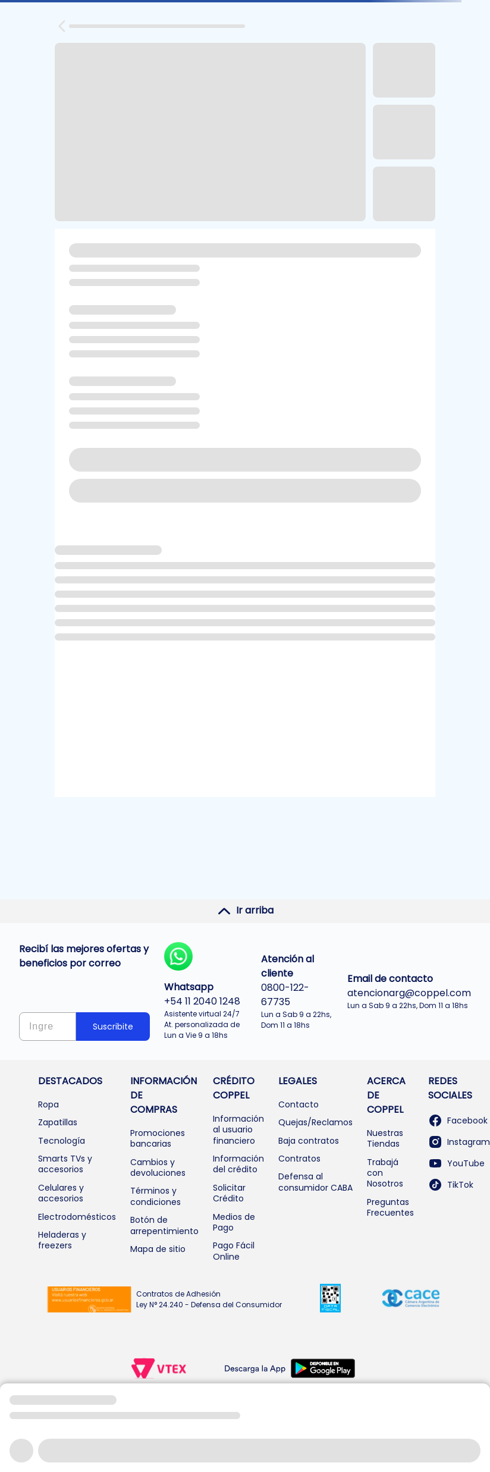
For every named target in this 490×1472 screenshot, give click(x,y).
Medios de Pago (234, 1222)
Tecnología (61, 1141)
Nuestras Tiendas (385, 1138)
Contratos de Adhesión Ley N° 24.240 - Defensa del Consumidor (209, 1299)
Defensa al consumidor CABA (315, 1181)
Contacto (298, 1104)
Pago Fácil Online (234, 1250)
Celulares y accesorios (61, 1193)
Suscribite (113, 1026)
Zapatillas (57, 1122)
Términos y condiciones (155, 1196)
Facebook (458, 1120)
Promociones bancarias (157, 1138)
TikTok (450, 1185)
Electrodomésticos (77, 1217)
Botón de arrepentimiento (164, 1225)
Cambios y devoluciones (158, 1167)
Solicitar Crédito (229, 1193)
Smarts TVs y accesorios (65, 1164)
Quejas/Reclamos (315, 1122)
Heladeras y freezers (62, 1240)
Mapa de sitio (158, 1249)
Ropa (48, 1104)
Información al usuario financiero (238, 1130)
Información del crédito (238, 1164)
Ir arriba (245, 910)
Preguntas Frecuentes (390, 1207)
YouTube (456, 1163)
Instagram (459, 1142)
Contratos (299, 1159)
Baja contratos (308, 1141)
